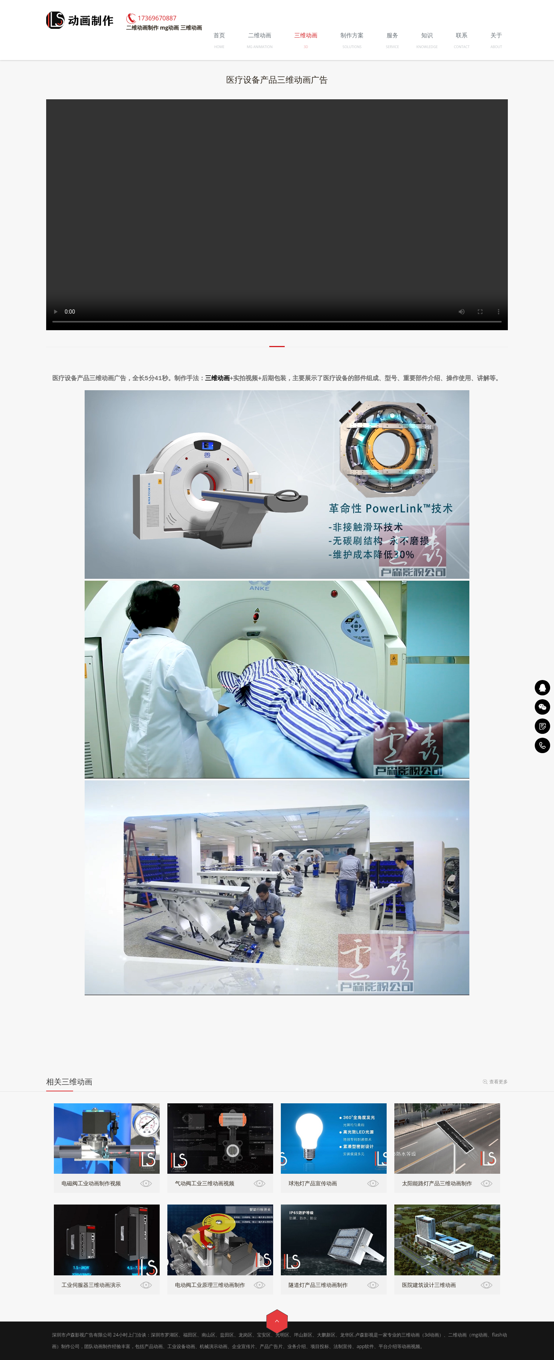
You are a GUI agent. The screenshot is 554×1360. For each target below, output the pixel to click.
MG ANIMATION (260, 46)
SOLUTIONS (351, 46)
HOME (219, 46)
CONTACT (462, 46)
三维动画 (217, 378)
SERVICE (392, 46)
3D (306, 46)
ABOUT (496, 46)
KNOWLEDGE (426, 46)
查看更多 (498, 1081)
